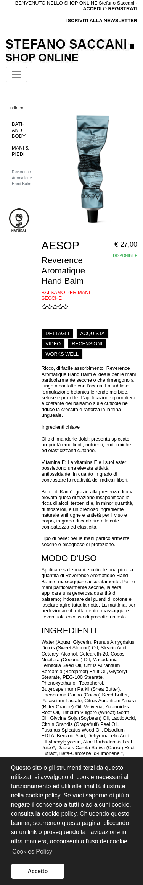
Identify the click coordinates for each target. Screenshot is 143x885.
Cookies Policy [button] (32, 851)
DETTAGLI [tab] (57, 333)
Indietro (16, 108)
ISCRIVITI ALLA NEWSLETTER (101, 20)
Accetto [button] (37, 871)
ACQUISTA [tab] (92, 333)
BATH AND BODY (19, 130)
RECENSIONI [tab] (87, 344)
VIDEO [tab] (53, 344)
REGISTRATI (122, 8)
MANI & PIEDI (20, 150)
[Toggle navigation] (16, 74)
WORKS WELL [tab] (62, 354)
